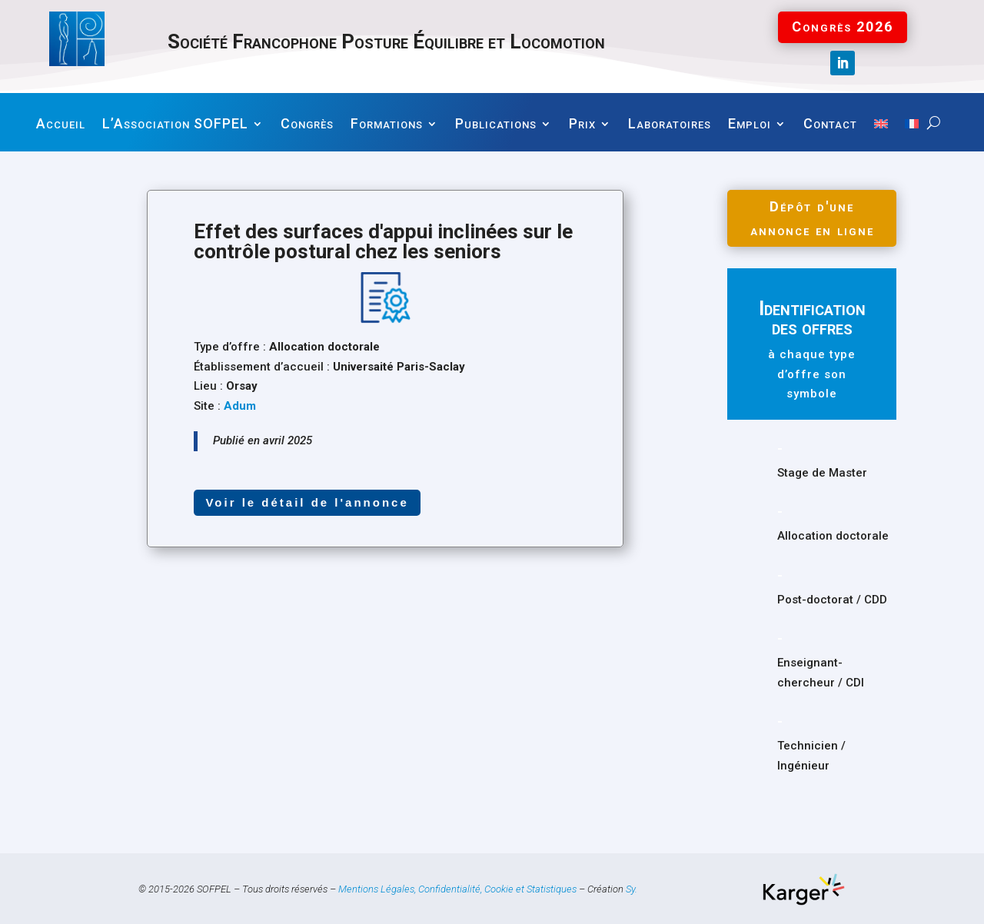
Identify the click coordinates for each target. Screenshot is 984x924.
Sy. (631, 888)
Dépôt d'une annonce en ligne (812, 217)
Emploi (749, 124)
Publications (496, 124)
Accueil (60, 124)
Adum (240, 406)
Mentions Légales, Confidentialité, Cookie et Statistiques (457, 888)
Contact (830, 124)
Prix (582, 124)
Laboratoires (669, 124)
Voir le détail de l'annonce (306, 502)
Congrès (307, 124)
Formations (387, 124)
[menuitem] (881, 134)
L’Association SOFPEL (175, 124)
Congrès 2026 (842, 26)
